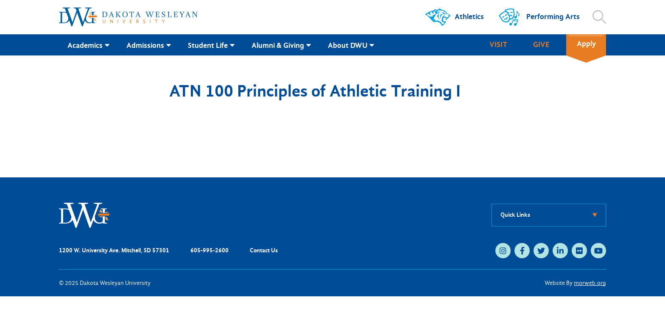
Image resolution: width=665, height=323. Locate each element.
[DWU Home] (84, 214)
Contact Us (264, 250)
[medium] (503, 250)
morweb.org (590, 283)
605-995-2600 (209, 250)
